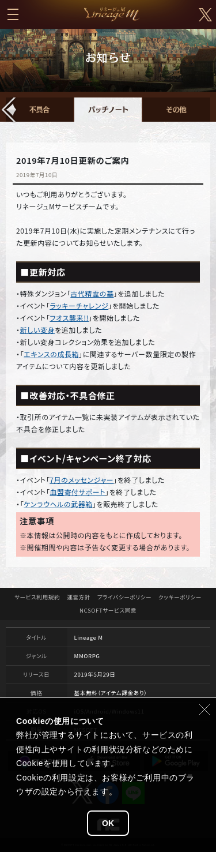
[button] (9, 109)
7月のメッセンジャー (81, 480)
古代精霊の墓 (91, 293)
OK (108, 823)
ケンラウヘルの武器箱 (58, 504)
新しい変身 (37, 330)
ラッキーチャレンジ (79, 305)
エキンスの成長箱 (51, 354)
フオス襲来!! (69, 317)
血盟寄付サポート (77, 492)
